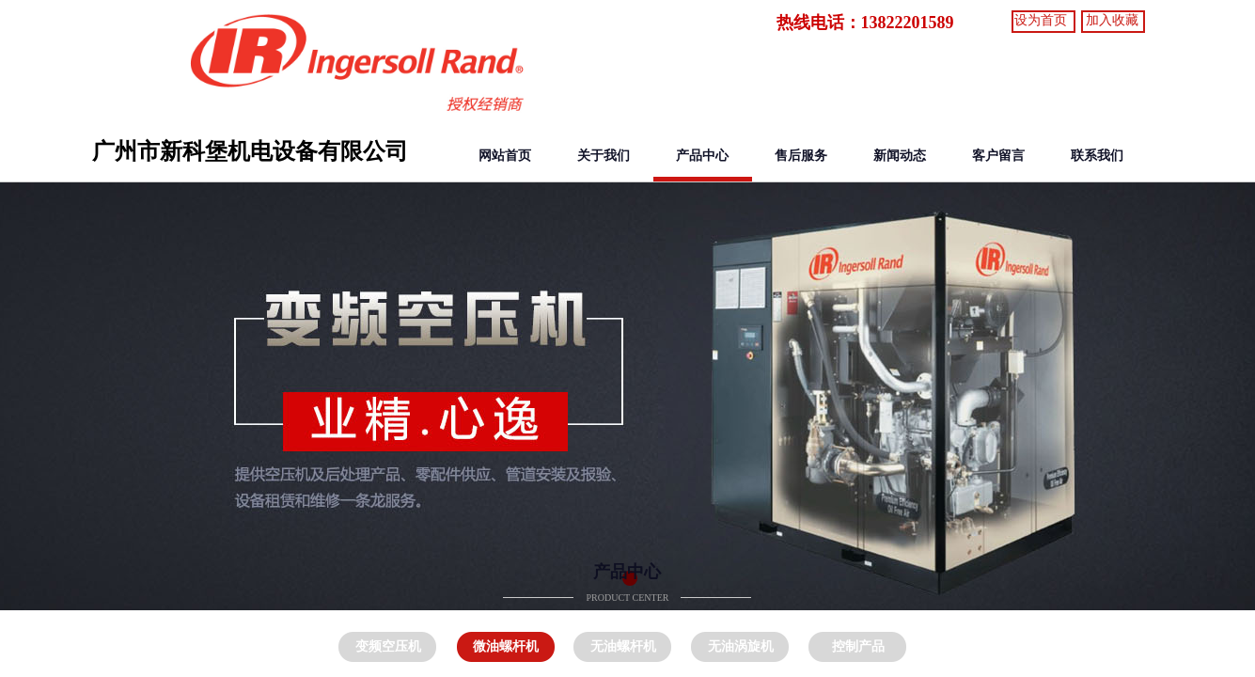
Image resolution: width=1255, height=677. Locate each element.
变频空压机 (388, 646)
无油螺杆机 (623, 646)
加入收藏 (1112, 20)
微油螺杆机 (506, 646)
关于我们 (603, 156)
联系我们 (1097, 156)
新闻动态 (899, 156)
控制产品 (858, 646)
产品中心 (702, 156)
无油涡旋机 (741, 646)
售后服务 (801, 156)
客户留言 (998, 156)
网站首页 (504, 156)
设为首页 (1040, 20)
